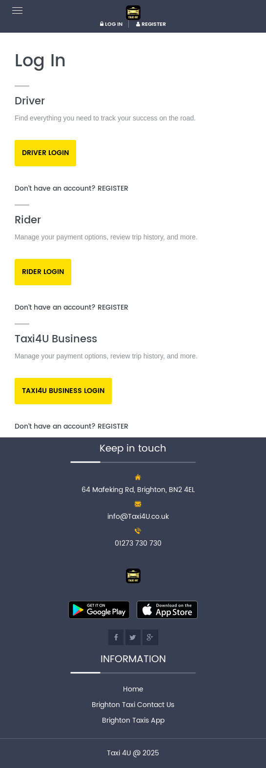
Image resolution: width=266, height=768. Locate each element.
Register (113, 188)
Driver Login (45, 152)
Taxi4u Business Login (63, 390)
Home (133, 689)
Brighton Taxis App (133, 720)
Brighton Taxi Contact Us (133, 704)
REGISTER (151, 24)
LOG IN (111, 24)
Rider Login (43, 271)
